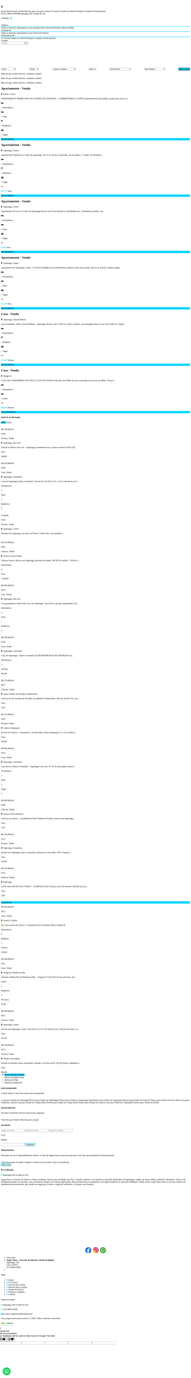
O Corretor (55, 11)
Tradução (6, 18)
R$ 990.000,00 (7, 139)
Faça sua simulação (60, 1162)
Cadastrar (30, 1145)
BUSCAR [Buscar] (184, 69)
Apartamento (22, 28)
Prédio (71, 28)
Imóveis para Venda (15, 11)
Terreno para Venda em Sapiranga (43, 1100)
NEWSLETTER (11, 1080)
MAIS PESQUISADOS (14, 1075)
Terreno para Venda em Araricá (91, 1102)
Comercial (37, 33)
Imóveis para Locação (33, 11)
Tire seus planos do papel (12, 1162)
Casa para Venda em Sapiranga (14, 1100)
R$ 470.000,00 (7, 195)
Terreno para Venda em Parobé (145, 1102)
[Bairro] (92, 69)
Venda (8, 422)
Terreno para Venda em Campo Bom (61, 1102)
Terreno (57, 28)
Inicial (3, 11)
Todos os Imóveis (8, 28)
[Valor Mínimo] (120, 69)
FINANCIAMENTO (13, 1083)
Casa (30, 28)
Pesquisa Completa (84, 11)
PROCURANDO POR (14, 1077)
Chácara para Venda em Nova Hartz (164, 1100)
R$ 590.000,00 (7, 252)
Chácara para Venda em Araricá (135, 1100)
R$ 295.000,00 (7, 365)
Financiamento (99, 11)
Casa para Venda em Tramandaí (118, 1102)
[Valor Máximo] (154, 69)
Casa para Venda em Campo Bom (31, 1102)
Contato (47, 11)
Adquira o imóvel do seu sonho (37, 1162)
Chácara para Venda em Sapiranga (72, 1100)
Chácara (64, 28)
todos (3, 422)
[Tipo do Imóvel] (8, 69)
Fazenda (36, 28)
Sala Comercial (46, 28)
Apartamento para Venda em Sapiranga (104, 1100)
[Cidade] (64, 69)
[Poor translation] (10, 1339)
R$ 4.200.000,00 (8, 412)
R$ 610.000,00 (7, 308)
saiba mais (5, 1165)
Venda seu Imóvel (68, 11)
